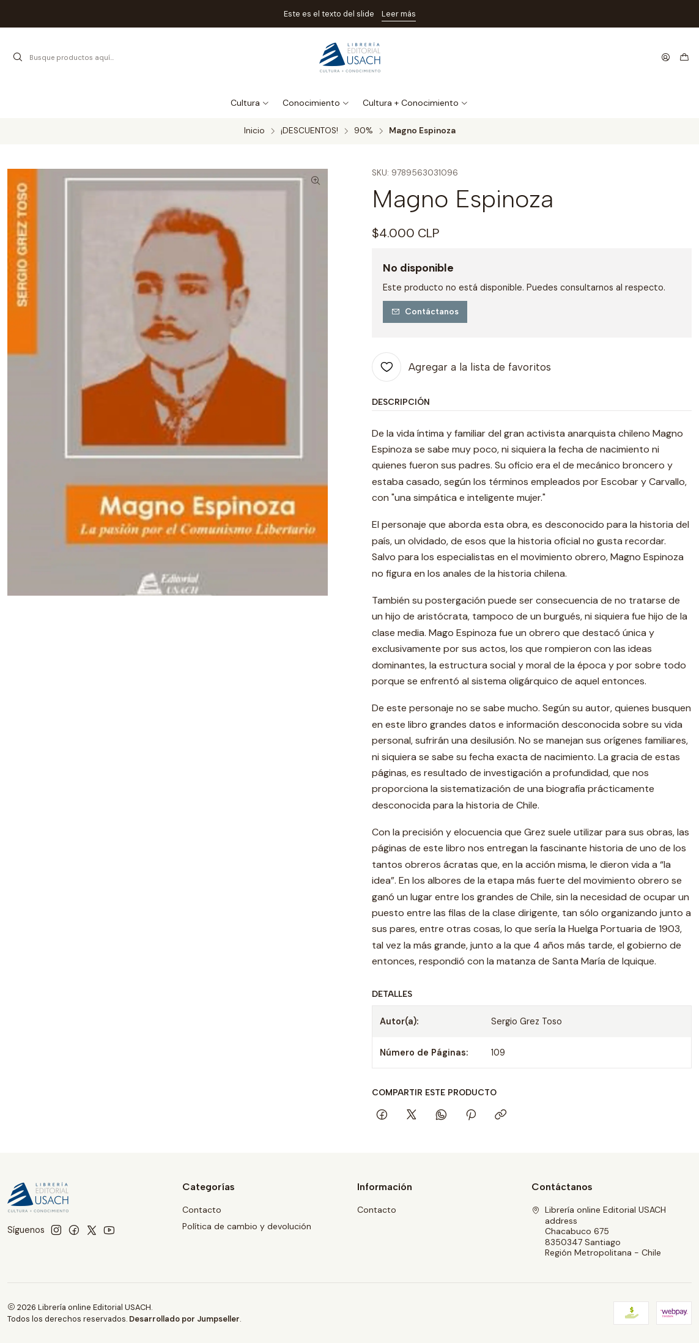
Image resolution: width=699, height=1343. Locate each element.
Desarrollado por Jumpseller (184, 1319)
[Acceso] (666, 57)
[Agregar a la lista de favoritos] (461, 367)
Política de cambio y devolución (246, 1226)
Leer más (399, 14)
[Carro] (684, 57)
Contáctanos (425, 311)
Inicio (254, 131)
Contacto (201, 1209)
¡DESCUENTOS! (309, 131)
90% (363, 131)
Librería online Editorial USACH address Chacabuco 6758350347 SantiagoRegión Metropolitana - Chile (598, 1231)
